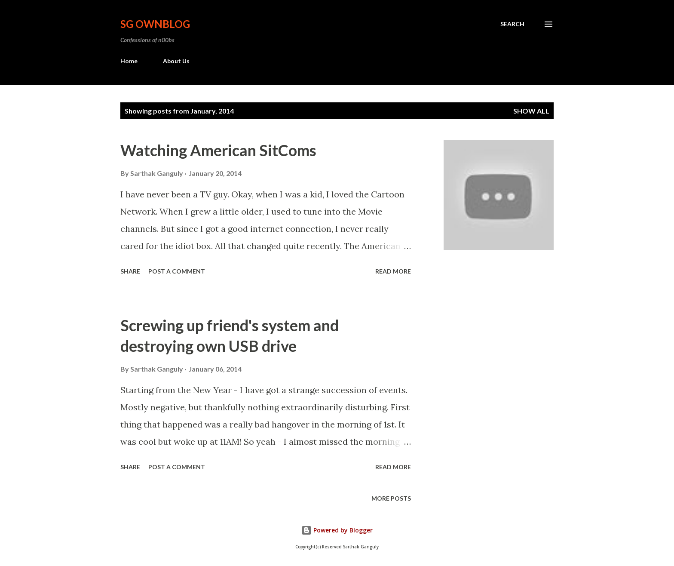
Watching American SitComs (218, 150)
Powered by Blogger (337, 530)
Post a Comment (176, 271)
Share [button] (130, 271)
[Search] (512, 24)
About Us (176, 61)
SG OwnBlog (155, 24)
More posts (391, 498)
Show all (531, 111)
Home (129, 61)
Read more (393, 271)
